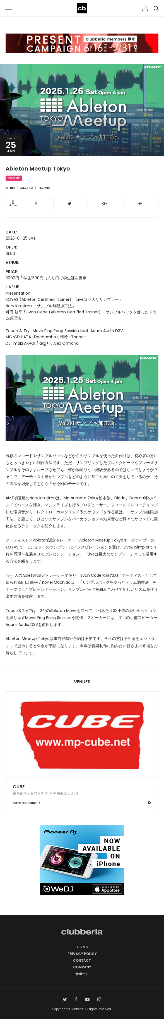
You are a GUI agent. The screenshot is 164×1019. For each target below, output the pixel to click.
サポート (82, 973)
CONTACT (82, 960)
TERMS (82, 947)
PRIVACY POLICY (82, 953)
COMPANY (82, 967)
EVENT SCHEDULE (27, 803)
